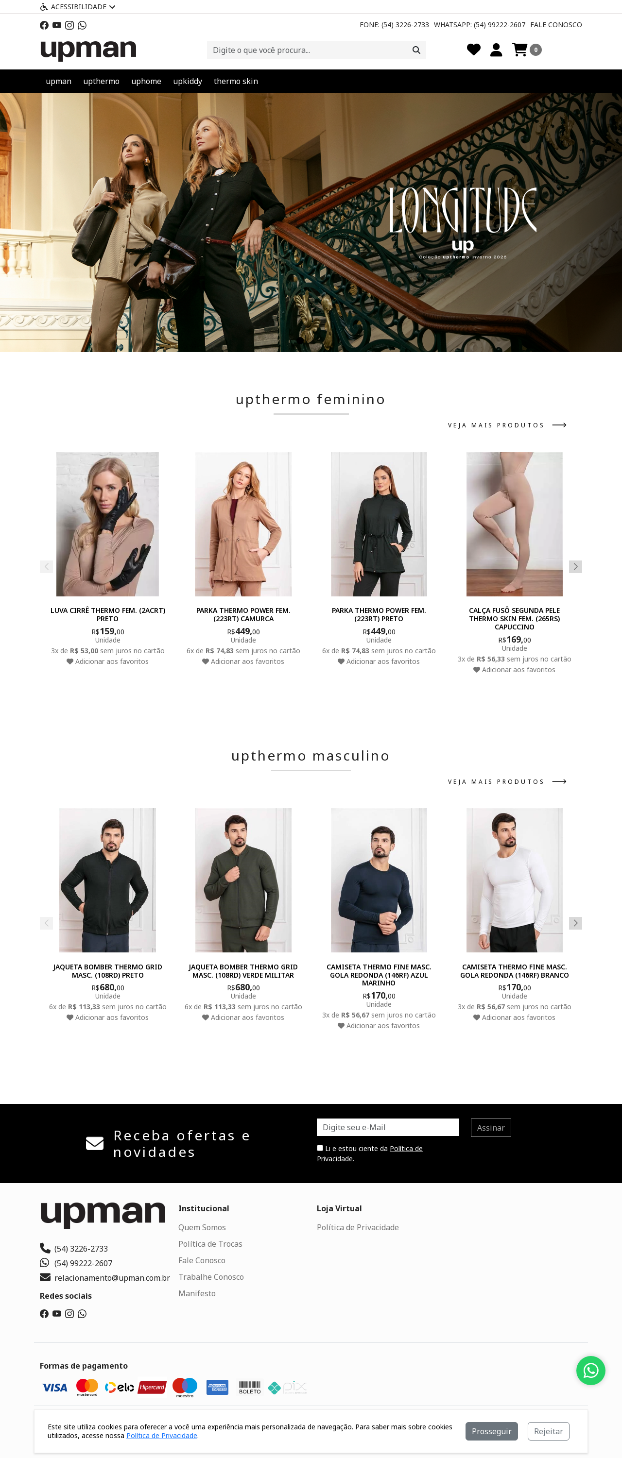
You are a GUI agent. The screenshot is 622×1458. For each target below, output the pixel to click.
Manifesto (197, 1293)
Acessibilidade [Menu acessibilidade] (78, 6)
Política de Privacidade (358, 1227)
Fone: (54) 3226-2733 (394, 24)
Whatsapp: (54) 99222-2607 (479, 24)
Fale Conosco (556, 24)
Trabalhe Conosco (211, 1277)
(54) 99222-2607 (76, 1263)
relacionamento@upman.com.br (105, 1278)
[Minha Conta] (496, 50)
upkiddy (187, 81)
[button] (300, 340)
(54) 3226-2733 (74, 1249)
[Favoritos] (474, 50)
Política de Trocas (210, 1243)
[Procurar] (416, 50)
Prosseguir (492, 1431)
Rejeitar (548, 1431)
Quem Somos (202, 1227)
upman (58, 81)
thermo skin (236, 81)
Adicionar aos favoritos (108, 661)
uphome (146, 81)
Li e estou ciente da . (370, 1153)
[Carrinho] (527, 50)
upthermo (101, 81)
